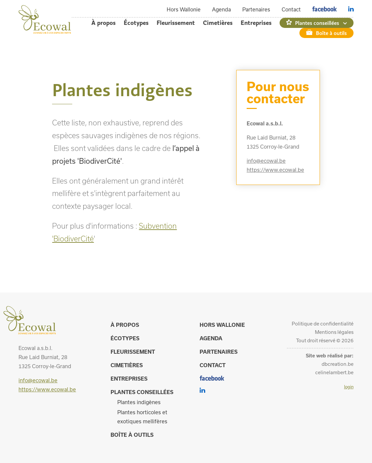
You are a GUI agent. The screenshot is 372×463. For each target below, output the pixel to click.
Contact (291, 9)
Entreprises (256, 23)
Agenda (221, 9)
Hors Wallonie (184, 9)
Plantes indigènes (139, 402)
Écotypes (136, 23)
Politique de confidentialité (323, 323)
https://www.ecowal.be (275, 170)
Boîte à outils (331, 33)
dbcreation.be (338, 364)
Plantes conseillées (317, 23)
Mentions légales (334, 332)
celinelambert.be (334, 372)
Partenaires (256, 9)
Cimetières (218, 23)
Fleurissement (176, 23)
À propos (103, 23)
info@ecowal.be (266, 161)
